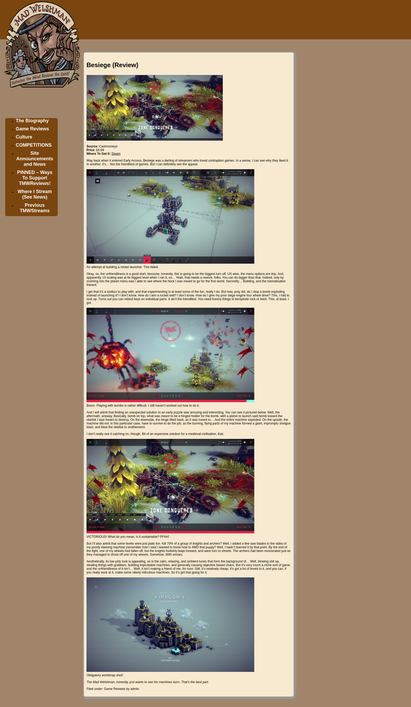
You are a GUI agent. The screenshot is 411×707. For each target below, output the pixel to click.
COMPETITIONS (34, 145)
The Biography (32, 120)
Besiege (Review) (112, 64)
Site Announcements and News (34, 159)
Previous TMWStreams (35, 208)
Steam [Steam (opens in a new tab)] (116, 154)
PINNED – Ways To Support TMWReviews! (34, 178)
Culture (24, 137)
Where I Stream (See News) (35, 194)
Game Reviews (32, 128)
